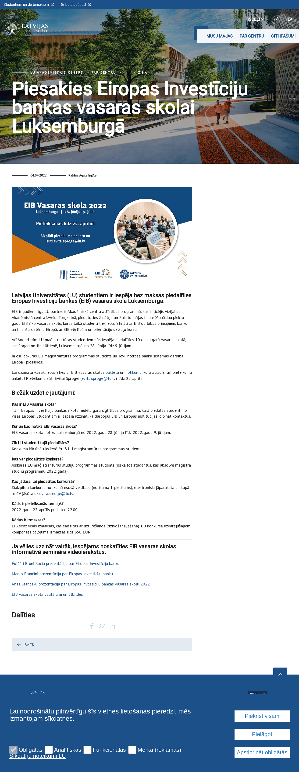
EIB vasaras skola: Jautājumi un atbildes (47, 594)
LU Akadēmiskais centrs (56, 72)
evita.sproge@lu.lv (99, 378)
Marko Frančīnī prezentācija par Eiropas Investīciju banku (62, 573)
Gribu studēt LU (76, 4)
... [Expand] (127, 72)
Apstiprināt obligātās (262, 752)
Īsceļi (255, 19)
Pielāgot (262, 734)
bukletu (112, 372)
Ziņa (142, 72)
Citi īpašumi (283, 36)
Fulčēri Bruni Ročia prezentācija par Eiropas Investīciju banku (65, 563)
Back (25, 644)
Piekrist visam (262, 716)
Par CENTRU (252, 36)
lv (290, 19)
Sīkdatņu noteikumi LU (37, 756)
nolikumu (133, 372)
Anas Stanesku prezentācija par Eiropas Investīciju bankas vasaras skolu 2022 (81, 584)
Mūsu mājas (219, 36)
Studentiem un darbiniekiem (29, 4)
